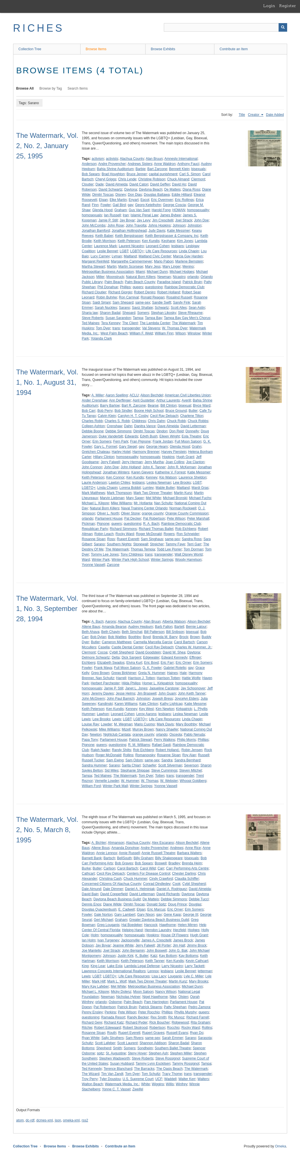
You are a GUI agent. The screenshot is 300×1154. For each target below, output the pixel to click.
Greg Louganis (108, 925)
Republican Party (95, 529)
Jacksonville (130, 940)
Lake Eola (114, 966)
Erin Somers (101, 441)
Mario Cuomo (144, 724)
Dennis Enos (91, 904)
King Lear (97, 966)
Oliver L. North (108, 513)
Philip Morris (186, 740)
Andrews (176, 848)
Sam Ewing (115, 760)
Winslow (194, 333)
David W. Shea (174, 652)
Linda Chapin (189, 251)
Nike (173, 997)
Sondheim (145, 1048)
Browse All (25, 88)
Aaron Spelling (117, 395)
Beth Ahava (90, 632)
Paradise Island (169, 282)
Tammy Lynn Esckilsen (153, 1064)
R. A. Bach (151, 524)
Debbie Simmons (118, 431)
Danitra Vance (145, 426)
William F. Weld (141, 333)
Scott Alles (179, 308)
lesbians (177, 246)
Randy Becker (137, 1017)
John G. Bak (178, 951)
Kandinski (105, 704)
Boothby (134, 637)
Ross (111, 539)
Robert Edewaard (107, 1028)
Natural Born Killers (140, 277)
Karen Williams (125, 704)
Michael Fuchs (200, 498)
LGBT (124, 251)
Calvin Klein (107, 416)
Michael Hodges (182, 272)
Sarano (124, 308)
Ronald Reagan (152, 297)
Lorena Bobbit (130, 488)
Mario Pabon (163, 261)
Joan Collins (175, 462)
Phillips (125, 287)
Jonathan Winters (116, 472)
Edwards (131, 436)
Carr (161, 868)
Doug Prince (177, 904)
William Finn (164, 333)
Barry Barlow (110, 405)
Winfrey (182, 1084)
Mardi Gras (200, 488)
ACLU (134, 395)
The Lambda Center (155, 323)
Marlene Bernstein (189, 261)
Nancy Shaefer (167, 729)
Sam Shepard (122, 302)
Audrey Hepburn (140, 627)
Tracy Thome (172, 1074)
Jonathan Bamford (96, 231)
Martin (111, 267)
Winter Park (101, 560)
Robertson (157, 1028)
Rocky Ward (125, 534)
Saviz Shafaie (142, 308)
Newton (96, 735)
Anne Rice (193, 848)
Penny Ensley (92, 1012)
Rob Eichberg (185, 529)
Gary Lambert (124, 915)
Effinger (195, 657)
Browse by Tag (50, 88)
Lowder (106, 724)
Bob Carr (89, 411)
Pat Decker (132, 518)
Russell (203, 755)
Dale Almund (91, 889)
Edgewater (151, 657)
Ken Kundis (150, 241)
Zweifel (137, 1089)
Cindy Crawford (161, 879)
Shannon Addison (153, 1043)
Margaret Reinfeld (95, 261)
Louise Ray (90, 724)
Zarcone (113, 565)
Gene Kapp (172, 915)
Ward (86, 560)
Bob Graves (124, 863)
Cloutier (88, 184)
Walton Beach (92, 1084)
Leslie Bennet (107, 251)
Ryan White (91, 1038)
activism (98, 159)
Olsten (183, 997)
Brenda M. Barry (164, 637)
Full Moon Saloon (188, 441)
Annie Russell (129, 853)
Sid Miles (112, 770)
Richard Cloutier (94, 292)
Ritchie (87, 1028)
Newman (164, 277)
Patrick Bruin (192, 282)
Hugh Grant (185, 457)
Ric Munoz (176, 1017)
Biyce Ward (201, 405)
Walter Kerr (187, 1079)
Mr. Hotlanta (143, 503)
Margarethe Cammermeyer (131, 261)
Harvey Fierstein (173, 452)
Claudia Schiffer (187, 879)
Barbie (141, 169)
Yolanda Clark (101, 338)
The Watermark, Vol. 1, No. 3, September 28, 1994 (47, 608)
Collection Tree (30, 49)
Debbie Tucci (198, 899)
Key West (146, 709)
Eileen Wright (169, 436)
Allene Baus (91, 627)
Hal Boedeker (131, 925)
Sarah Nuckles (106, 308)
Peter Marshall (198, 518)
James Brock (183, 940)
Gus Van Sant (139, 210)
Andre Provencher (112, 164)
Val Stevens (151, 328)
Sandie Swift (161, 302)
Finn (95, 205)
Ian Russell (112, 215)
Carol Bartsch (184, 642)
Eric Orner (183, 663)
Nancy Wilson (165, 992)
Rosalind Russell (179, 297)
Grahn (196, 447)
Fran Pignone (140, 441)
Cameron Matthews (117, 642)
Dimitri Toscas (102, 195)
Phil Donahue (107, 287)
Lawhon (103, 714)
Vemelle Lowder (107, 781)
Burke (86, 868)
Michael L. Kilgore (95, 503)
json (58, 1120)
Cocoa (103, 652)
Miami (140, 272)
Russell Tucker (93, 760)
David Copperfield (113, 894)
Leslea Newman (158, 483)
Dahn (128, 426)
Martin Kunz (183, 493)
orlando (193, 277)
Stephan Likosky (163, 313)
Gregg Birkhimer (123, 673)
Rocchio (173, 1028)
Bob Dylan (98, 637)
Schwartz (162, 308)
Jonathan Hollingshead (129, 231)
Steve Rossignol (167, 1058)
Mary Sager (135, 498)
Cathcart (88, 873)
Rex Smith (158, 1017)
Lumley (148, 488)
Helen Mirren (188, 925)
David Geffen (160, 184)
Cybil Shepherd (194, 884)
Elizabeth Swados (110, 663)
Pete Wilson (176, 518)
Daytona (130, 189)
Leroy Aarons (146, 714)
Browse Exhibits (163, 49)
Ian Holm (89, 940)
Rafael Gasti (161, 745)
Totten (159, 776)
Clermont (198, 179)
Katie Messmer (178, 231)
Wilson (180, 333)
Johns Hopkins (159, 225)
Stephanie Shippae (134, 770)
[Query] (225, 27)
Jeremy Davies (102, 693)
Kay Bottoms (188, 956)
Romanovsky (145, 755)
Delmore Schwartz (96, 657)
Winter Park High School (130, 560)
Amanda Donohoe (125, 848)
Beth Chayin (110, 632)
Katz (153, 956)
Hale (183, 673)
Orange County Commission (186, 513)
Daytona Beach (150, 189)
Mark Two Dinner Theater (153, 493)
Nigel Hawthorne (155, 997)
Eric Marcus (156, 909)
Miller (100, 277)
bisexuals (198, 169)
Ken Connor (115, 477)
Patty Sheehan (175, 1007)
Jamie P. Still (108, 220)
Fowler (105, 205)
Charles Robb (92, 421)
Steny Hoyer (137, 1053)
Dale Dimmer (113, 889)
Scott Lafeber (105, 1043)
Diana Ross (191, 189)
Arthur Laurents (168, 400)
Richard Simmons (123, 529)
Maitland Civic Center (155, 256)
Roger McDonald (149, 534)
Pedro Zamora (199, 1007)
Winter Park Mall (115, 786)
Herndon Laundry (158, 930)
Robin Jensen (191, 750)
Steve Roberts (93, 318)
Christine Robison (151, 179)
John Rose (116, 225)
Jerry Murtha (154, 462)
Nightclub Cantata (116, 735)
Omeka (280, 1146)
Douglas (195, 904)
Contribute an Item (234, 49)
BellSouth (124, 858)
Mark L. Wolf (116, 981)
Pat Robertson (154, 518)
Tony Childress (131, 554)
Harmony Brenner (146, 452)
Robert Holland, (167, 750)
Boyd (146, 637)
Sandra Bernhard (187, 760)
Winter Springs (162, 560)
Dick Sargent (131, 657)
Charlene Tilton (191, 416)
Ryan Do (196, 1033)
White (145, 1084)
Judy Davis (156, 231)
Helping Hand (132, 930)
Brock (183, 637)
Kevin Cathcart (197, 961)
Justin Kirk (125, 956)
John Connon (92, 467)
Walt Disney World (189, 554)
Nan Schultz (163, 503)
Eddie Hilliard (182, 195)
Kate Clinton (148, 704)
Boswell (160, 863)
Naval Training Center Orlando (144, 508)
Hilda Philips (131, 683)
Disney (120, 195)
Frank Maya (103, 668)
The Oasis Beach (169, 1069)
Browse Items (96, 49)
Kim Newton (165, 709)
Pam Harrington (156, 1002)
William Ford (91, 786)
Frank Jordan (163, 441)
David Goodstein (148, 652)
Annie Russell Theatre (158, 853)
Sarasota (205, 1038)
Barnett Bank (92, 858)
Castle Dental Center (127, 647)
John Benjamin (133, 951)
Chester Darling (184, 873)
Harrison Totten (168, 678)
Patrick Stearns (150, 1007)
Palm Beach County (140, 282)
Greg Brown (100, 673)
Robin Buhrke (106, 297)
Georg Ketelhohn (148, 205)
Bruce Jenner (136, 174)
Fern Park (120, 441)
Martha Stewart (93, 267)
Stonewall (140, 544)
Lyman (117, 256)
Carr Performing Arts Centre (187, 868)
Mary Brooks (198, 981)
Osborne (115, 1002)
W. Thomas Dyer (175, 328)
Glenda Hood (102, 210)
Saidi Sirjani (101, 302)
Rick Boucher (159, 1022)
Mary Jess (153, 267)
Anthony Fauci (188, 164)
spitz (100, 1053)
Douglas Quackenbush (99, 909)
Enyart (134, 200)
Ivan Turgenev (108, 940)
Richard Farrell (197, 1017)
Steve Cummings (164, 770)
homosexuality (198, 210)
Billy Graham (143, 858)
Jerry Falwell (110, 462)
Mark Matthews (93, 493)
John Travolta (136, 225)
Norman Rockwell (182, 508)
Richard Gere (92, 1022)
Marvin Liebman (112, 498)
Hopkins (168, 457)
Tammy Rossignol (185, 1064)
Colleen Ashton (93, 426)
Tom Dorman (193, 549)
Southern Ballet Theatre (173, 1048)
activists (112, 159)
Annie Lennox (106, 853)
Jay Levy (143, 220)
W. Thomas (149, 781)
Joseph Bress (162, 699)
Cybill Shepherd (121, 652)
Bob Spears (91, 174)
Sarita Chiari (131, 765)
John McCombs (94, 225)
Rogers (169, 534)
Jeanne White (123, 945)
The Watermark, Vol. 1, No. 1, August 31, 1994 (47, 382)
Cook (176, 884)
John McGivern (93, 699)
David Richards (168, 894)
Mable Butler (165, 488)
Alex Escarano (163, 843)
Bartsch (109, 858)
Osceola (175, 735)
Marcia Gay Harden (188, 256)
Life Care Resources (161, 251)
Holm (95, 935)
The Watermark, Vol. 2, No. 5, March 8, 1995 (47, 830)
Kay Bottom (168, 956)
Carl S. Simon (189, 174)
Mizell (126, 729)
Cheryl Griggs (105, 179)
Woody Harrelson (188, 560)
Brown (195, 637)
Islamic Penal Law (144, 215)
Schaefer (149, 765)
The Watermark (184, 323)
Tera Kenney (110, 323)
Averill (186, 400)
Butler (193, 411)
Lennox (153, 971)
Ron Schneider (187, 534)
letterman (205, 971)
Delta (116, 657)
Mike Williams (121, 503)
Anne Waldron (165, 164)
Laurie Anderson (94, 483)
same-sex (142, 302)
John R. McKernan (182, 467)
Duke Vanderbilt (111, 436)
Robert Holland (168, 292)
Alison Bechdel (151, 395)
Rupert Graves (153, 1033)
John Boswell (156, 951)
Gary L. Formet (105, 447)
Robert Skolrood (135, 1028)
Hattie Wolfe (191, 678)
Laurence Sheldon (192, 477)
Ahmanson (116, 843)
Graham (120, 210)
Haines (172, 673)
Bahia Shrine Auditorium (115, 169)
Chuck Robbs (198, 421)
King (85, 966)
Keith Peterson (129, 241)
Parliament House (108, 518)
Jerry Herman (132, 462)
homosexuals (92, 215)
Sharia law (90, 313)
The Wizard (90, 1074)
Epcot (144, 200)
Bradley (174, 863)
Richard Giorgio (120, 292)
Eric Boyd (151, 663)
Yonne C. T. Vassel (116, 1089)
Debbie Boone (93, 431)
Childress (139, 421)
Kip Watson (168, 477)
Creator (254, 115)
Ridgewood (180, 1022)
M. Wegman (123, 724)
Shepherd (103, 1048)
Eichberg (88, 663)
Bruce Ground (176, 411)
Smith (117, 1048)
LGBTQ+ (137, 251)
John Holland (131, 467)
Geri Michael (103, 920)
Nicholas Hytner (128, 997)
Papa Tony (90, 740)
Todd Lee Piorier (169, 549)
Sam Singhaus (152, 539)
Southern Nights (119, 544)
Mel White (153, 498)
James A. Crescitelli (156, 940)
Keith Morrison (105, 241)
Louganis (175, 976)
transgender (131, 328)
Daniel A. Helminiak (140, 889)
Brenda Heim (192, 863)
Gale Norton (103, 915)
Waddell (170, 1079)
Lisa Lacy (159, 976)
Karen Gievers (142, 472)
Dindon (161, 431)
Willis (170, 1084)
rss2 (85, 1120)
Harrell (121, 678)
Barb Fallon (163, 627)
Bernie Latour (196, 627)
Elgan (103, 200)
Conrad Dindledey (156, 884)
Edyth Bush (148, 436)
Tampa (138, 318)
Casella (104, 647)
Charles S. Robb (117, 421)
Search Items (78, 88)
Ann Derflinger (120, 400)
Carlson (109, 868)
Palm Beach (113, 282)
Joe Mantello (91, 951)
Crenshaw (114, 426)
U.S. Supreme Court (137, 1079)
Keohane (168, 241)
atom (20, 1120)
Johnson (179, 225)
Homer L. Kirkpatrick (158, 683)
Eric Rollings (184, 200)
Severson (191, 765)
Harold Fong (161, 210)
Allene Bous (100, 848)
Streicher (157, 544)
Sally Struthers (112, 1038)
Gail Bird (119, 205)
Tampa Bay (153, 318)
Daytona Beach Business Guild (116, 899)
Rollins (128, 755)
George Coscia (174, 205)
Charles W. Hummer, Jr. (193, 647)
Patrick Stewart (140, 740)
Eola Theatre (191, 436)
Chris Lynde (127, 179)
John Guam (167, 693)
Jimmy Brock (197, 945)
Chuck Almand (178, 179)
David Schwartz (110, 189)
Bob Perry (104, 411)
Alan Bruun (154, 159)
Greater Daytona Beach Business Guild (159, 920)
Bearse (153, 405)
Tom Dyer (103, 328)
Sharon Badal (110, 313)
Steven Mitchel (190, 770)
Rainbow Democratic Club (184, 287)
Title (242, 115)
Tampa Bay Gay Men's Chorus (187, 318)
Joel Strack (183, 220)
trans (116, 328)
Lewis (116, 719)
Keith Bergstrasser (129, 236)
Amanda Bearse (114, 627)
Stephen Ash (158, 1053)
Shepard (128, 313)
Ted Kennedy (92, 1069)
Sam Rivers (134, 1038)
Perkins (110, 1012)
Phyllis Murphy (185, 1012)
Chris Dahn (156, 421)
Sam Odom (134, 760)
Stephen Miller (181, 1053)
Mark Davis (165, 724)
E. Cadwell (126, 909)
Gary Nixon (145, 915)
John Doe (201, 220)
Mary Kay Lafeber (95, 986)
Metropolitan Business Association (108, 272)
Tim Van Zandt (112, 1074)
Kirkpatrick (184, 709)
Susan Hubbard (122, 1064)
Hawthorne (167, 925)
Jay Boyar (127, 220)
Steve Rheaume (190, 313)
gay (130, 205)
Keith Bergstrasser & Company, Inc (172, 236)
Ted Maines (90, 323)
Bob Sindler (123, 411)
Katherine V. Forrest (170, 472)
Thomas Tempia (143, 549)
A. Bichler (98, 843)
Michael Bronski (175, 498)
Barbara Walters (189, 853)
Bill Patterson (154, 632)
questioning (153, 287)
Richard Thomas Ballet (156, 529)
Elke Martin (118, 200)
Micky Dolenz (121, 992)
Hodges (193, 930)
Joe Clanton (195, 462)
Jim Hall (179, 945)
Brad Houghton (113, 174)
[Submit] (283, 27)
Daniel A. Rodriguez (172, 889)
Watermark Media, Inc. (122, 1084)
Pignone (103, 524)
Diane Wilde (112, 904)
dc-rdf (30, 1120)
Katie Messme (195, 704)
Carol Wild (148, 868)
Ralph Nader (100, 750)
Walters (203, 1079)
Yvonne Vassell (93, 565)
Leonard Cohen (158, 246)
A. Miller (97, 395)
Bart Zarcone (157, 169)
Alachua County (132, 159)
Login (269, 5)
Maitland (130, 256)
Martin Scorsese (130, 267)
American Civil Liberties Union (187, 395)
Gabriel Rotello (175, 668)
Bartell (179, 627)
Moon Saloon (143, 992)
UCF (158, 1079)
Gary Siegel (128, 447)
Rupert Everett (128, 539)
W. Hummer (130, 781)
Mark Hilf (98, 981)
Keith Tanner (154, 961)
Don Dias (135, 195)
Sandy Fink (181, 302)
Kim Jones (185, 241)
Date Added (275, 115)
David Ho (179, 184)
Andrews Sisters (140, 164)
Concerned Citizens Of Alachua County (111, 884)
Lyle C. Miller (194, 976)
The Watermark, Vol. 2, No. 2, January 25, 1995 (47, 146)
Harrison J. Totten (141, 678)
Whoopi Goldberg (193, 781)
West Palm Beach (114, 333)
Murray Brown (143, 729)
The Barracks (144, 1069)
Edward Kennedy (174, 657)
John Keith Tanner (192, 693)
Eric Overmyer (162, 200)
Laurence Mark (105, 246)
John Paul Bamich (120, 699)
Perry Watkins (164, 740)
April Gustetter (144, 400)
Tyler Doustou (110, 1079)
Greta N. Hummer (151, 673)
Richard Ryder (137, 1022)
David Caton (138, 184)
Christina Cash (110, 879)
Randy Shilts (121, 750)
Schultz (87, 1043)
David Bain (90, 894)
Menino (188, 267)
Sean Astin (197, 308)
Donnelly (192, 431)
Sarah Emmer (172, 1038)
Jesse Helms (125, 693)
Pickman (88, 524)
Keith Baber (104, 236)
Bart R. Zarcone (134, 405)
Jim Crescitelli (162, 220)
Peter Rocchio (149, 1012)
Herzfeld (179, 930)
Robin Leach (104, 534)
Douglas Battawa (157, 195)
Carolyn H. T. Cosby (133, 416)
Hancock (151, 925)
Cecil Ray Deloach (164, 416)
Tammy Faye (175, 544)
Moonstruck (115, 277)
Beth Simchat (132, 632)
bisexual (184, 405)
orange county (153, 513)
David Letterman (193, 426)
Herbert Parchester (105, 683)
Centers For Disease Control (148, 873)
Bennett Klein (179, 169)
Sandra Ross (192, 539)
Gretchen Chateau (96, 452)
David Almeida (117, 184)
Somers (143, 313)
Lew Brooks (182, 483)
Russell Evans (177, 1033)
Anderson (89, 164)
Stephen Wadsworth (114, 1058)
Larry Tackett (194, 966)
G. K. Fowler (152, 668)
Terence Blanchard (118, 1069)
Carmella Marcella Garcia (152, 642)
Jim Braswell (146, 693)
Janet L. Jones (136, 688)
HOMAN (178, 210)
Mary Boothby (186, 724)
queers (138, 287)
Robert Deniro (144, 292)
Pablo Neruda (194, 735)
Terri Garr (194, 544)
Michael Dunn (157, 272)
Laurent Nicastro (131, 246)
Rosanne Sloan (93, 539)
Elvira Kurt (134, 663)
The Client (130, 323)
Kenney (152, 477)
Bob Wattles (117, 637)
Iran (126, 215)
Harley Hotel (121, 452)
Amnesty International (181, 159)
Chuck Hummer (135, 879)
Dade (100, 184)
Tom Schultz (151, 1074)
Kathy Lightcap (171, 704)
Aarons (110, 622)
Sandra (166, 760)
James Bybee (170, 215)
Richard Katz (114, 1022)
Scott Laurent (127, 1043)
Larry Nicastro (172, 966)
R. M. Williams (139, 745)
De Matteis (172, 189)
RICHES (38, 28)
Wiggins (158, 1084)
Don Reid (176, 431)
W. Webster (169, 781)
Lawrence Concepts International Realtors (114, 971)
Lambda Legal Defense (142, 966)
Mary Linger (171, 267)
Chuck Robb (176, 421)
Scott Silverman (170, 765)
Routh (111, 1033)
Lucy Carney (100, 256)
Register (287, 5)
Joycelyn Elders (187, 699)
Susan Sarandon (118, 318)
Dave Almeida (168, 426)
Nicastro (179, 277)
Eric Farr (167, 663)
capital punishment (163, 174)
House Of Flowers (174, 935)
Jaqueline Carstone (164, 688)
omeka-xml (71, 1120)
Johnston (195, 225)
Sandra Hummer (94, 765)
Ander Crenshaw (94, 400)
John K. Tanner (154, 467)
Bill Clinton (168, 405)
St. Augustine (116, 1053)
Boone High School (149, 411)
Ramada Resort (113, 1017)
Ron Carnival (129, 297)
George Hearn (157, 447)
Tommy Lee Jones (104, 554)
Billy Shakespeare (168, 858)
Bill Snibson (175, 632)
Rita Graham (200, 1022)
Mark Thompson (119, 493)
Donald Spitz (156, 904)
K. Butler (141, 956)
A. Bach (97, 622)
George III (190, 915)
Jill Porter (164, 945)
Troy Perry (90, 1079)
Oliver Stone (130, 513)
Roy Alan (189, 755)
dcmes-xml (44, 1120)
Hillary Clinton (103, 457)
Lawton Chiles (119, 483)
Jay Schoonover (193, 688)
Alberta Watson (174, 622)
